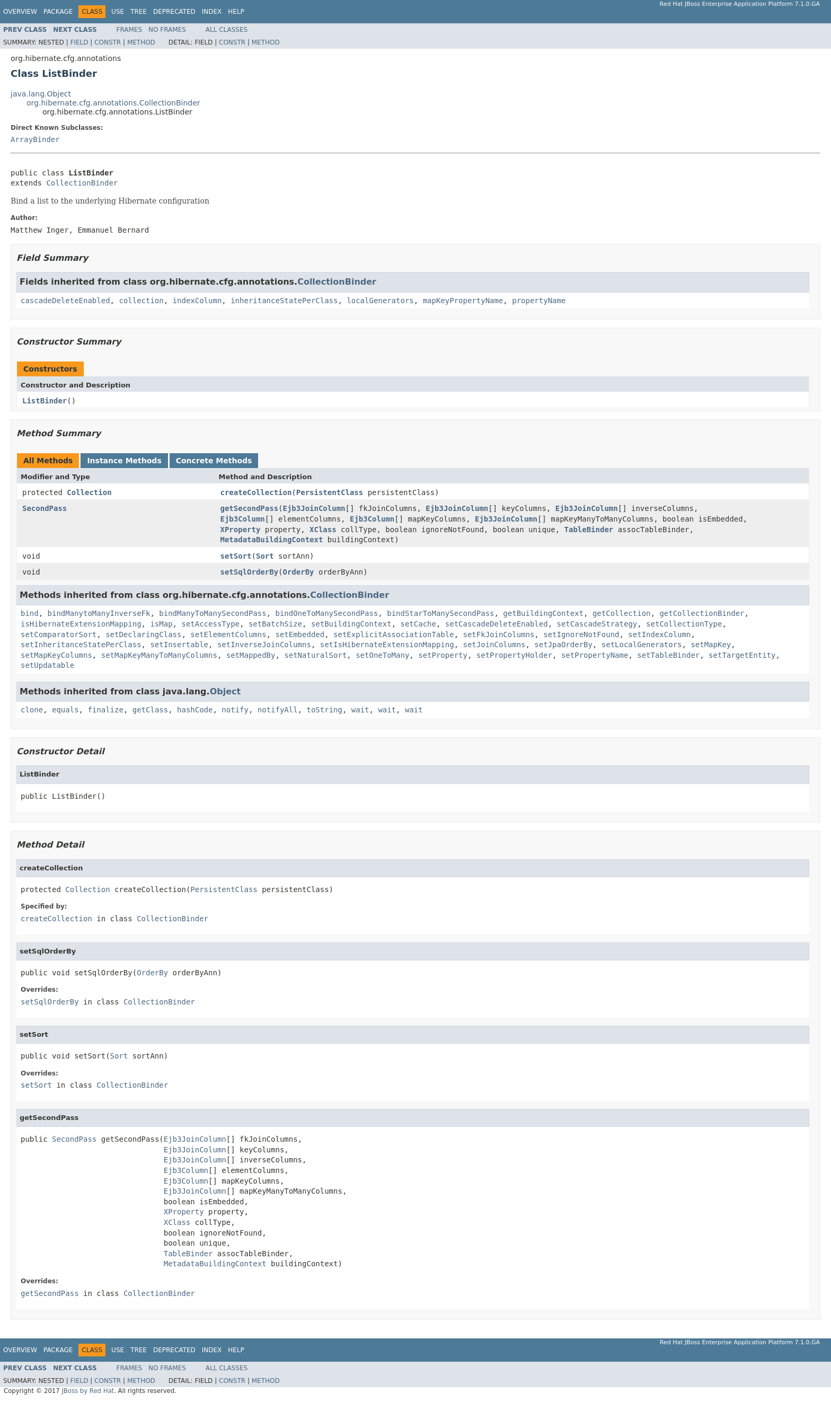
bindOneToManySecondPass (326, 613)
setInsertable (179, 644)
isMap (161, 624)
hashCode (195, 710)
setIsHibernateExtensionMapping (387, 644)
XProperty (240, 529)
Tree (138, 11)
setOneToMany (382, 655)
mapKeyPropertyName (463, 300)
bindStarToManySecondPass (440, 613)
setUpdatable (47, 665)
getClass (150, 710)
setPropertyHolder (514, 655)
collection (141, 300)
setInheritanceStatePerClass (81, 644)
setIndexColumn (659, 634)
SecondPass (44, 508)
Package (58, 11)
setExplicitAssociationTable (393, 634)
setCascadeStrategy (597, 624)
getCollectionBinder (701, 613)
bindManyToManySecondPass (212, 613)
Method (141, 42)
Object (225, 691)
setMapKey (711, 644)
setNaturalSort (315, 655)
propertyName (538, 300)
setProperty (442, 655)
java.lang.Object (41, 94)
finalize (105, 710)
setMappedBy (251, 655)
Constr (107, 42)
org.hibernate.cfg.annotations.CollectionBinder (113, 103)
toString (324, 710)
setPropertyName (594, 655)
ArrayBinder (35, 139)
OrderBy (298, 572)
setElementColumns (228, 634)
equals (65, 710)
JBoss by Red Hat (87, 1391)
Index (212, 11)
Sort (265, 556)
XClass (323, 529)
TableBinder (589, 529)
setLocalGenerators (642, 644)
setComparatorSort (58, 634)
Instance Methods (124, 460)
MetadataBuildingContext (271, 539)
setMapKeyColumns (56, 655)
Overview (20, 11)
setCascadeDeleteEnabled (496, 624)
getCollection (622, 613)
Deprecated (174, 11)
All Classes (226, 29)
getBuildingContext (543, 613)
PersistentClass (329, 492)
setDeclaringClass (143, 634)
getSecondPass (249, 508)
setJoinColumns (494, 644)
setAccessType (210, 624)
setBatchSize (275, 624)
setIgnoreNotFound (581, 634)
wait (360, 710)
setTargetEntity (742, 655)
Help (236, 11)
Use (117, 11)
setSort (236, 556)
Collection (89, 492)
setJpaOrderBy (563, 644)
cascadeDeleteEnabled (65, 300)
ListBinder (44, 400)
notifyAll (278, 710)
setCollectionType (684, 624)
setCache (418, 624)
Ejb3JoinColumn (314, 508)
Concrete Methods (214, 460)
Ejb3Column (242, 519)
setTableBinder (668, 655)
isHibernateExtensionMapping (81, 624)
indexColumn (197, 300)
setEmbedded (299, 634)
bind (30, 613)
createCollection (256, 492)
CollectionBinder (82, 183)
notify (235, 710)
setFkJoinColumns (498, 634)
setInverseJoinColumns (264, 644)
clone (32, 710)
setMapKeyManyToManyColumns (159, 655)
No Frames (167, 29)
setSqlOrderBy (249, 572)
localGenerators (380, 300)
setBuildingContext (351, 624)
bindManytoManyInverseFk (99, 613)
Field (79, 42)
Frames (130, 29)
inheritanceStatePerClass (284, 300)
